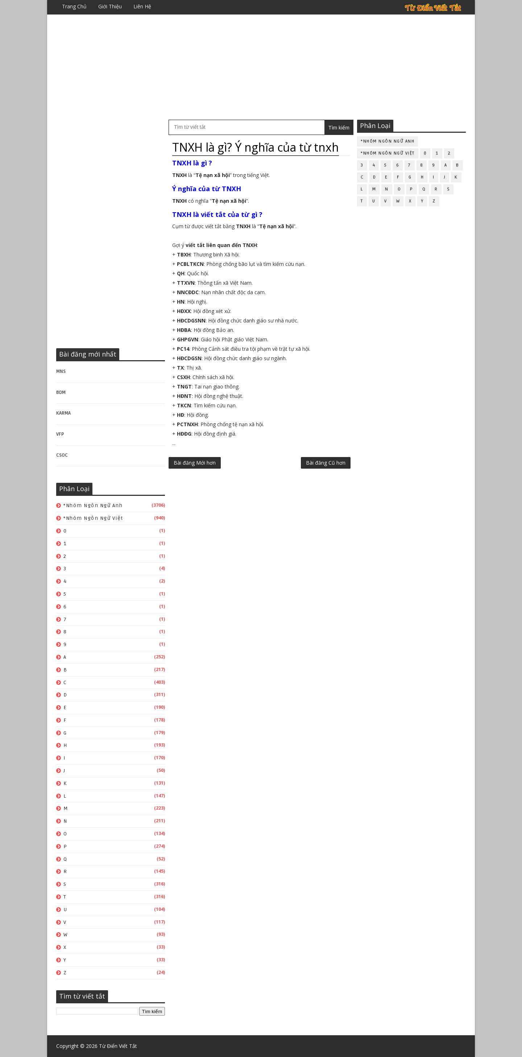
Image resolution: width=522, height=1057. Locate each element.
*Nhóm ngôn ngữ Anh (93, 505)
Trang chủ (74, 6)
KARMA (63, 413)
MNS (61, 371)
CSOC (62, 455)
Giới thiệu (110, 6)
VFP (60, 434)
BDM (61, 392)
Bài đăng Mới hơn (195, 462)
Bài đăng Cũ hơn (325, 462)
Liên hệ (142, 6)
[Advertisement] (261, 67)
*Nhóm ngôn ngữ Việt (93, 518)
